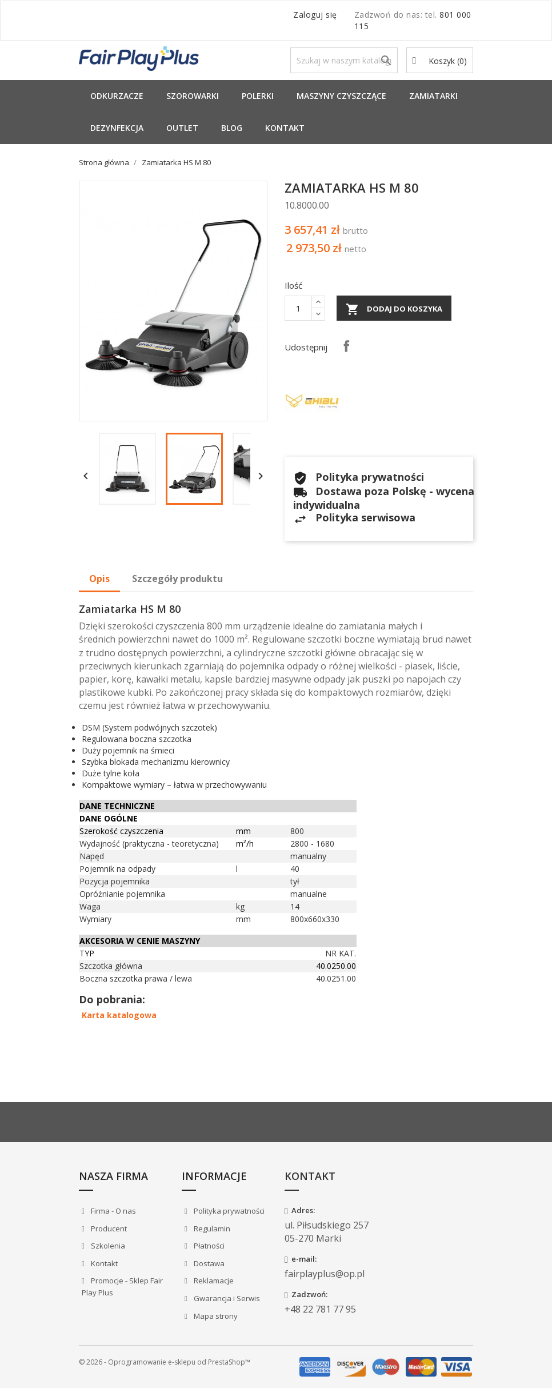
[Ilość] (298, 308)
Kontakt (285, 127)
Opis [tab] (99, 578)
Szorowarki (192, 95)
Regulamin (211, 1228)
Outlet (182, 127)
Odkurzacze (116, 95)
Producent (108, 1228)
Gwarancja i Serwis (226, 1298)
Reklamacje (213, 1280)
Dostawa (208, 1263)
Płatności (208, 1246)
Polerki (258, 95)
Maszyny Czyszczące (341, 95)
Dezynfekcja (116, 127)
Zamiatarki (433, 95)
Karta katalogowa (119, 1015)
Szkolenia (107, 1246)
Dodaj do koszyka (394, 309)
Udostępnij (346, 345)
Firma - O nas (112, 1211)
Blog (231, 127)
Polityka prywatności (228, 1211)
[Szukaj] (344, 60)
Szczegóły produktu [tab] (177, 578)
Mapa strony (215, 1316)
